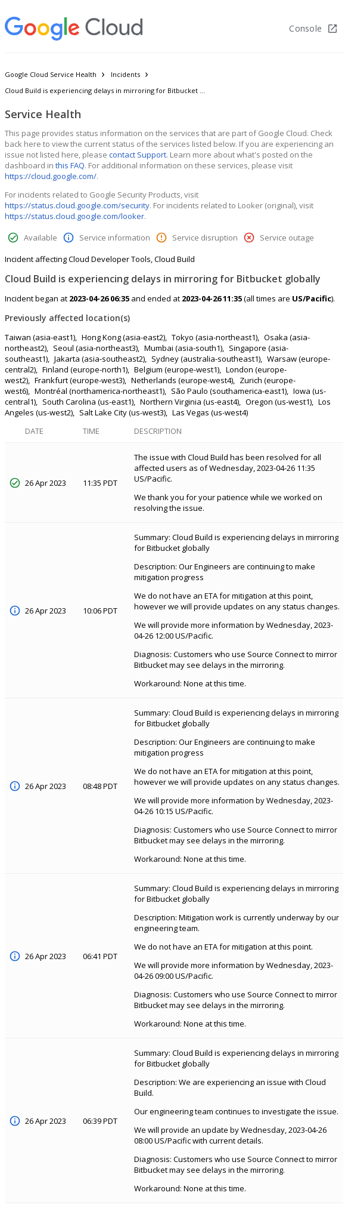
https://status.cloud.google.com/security (77, 205)
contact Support (137, 154)
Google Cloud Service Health (51, 74)
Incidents (125, 74)
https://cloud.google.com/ (51, 176)
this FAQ (70, 165)
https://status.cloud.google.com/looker (74, 216)
